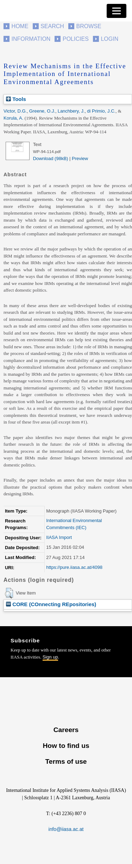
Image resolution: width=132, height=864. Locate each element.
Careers (66, 729)
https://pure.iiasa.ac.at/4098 (74, 567)
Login (109, 39)
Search (52, 26)
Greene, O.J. (42, 111)
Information (31, 39)
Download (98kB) (50, 158)
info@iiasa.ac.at (66, 829)
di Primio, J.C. (101, 111)
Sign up (50, 657)
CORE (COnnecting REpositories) (51, 604)
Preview (80, 158)
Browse (88, 26)
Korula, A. (13, 118)
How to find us (66, 745)
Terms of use (66, 761)
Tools (16, 99)
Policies (76, 39)
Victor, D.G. (15, 111)
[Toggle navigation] (116, 11)
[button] (9, 593)
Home (20, 26)
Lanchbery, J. (71, 111)
